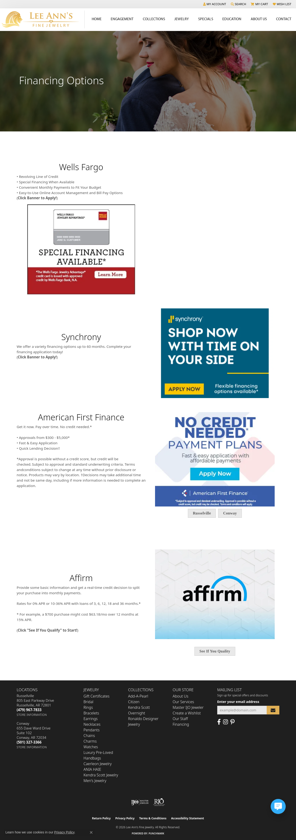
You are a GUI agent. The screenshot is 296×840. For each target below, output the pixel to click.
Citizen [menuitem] (134, 701)
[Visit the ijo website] (140, 802)
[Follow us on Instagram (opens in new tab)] (225, 722)
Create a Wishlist (187, 713)
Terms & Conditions (153, 818)
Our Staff (180, 718)
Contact (283, 18)
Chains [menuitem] (89, 735)
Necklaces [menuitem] (91, 724)
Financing (181, 724)
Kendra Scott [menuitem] (139, 707)
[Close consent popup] (91, 832)
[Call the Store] (29, 709)
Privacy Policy (125, 818)
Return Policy (101, 818)
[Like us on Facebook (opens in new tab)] (219, 722)
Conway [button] (230, 513)
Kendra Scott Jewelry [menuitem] (100, 775)
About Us (180, 696)
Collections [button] (154, 18)
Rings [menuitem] (88, 707)
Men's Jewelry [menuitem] (94, 780)
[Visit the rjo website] (159, 802)
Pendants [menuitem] (91, 730)
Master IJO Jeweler (188, 707)
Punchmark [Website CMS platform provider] (156, 833)
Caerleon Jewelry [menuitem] (97, 763)
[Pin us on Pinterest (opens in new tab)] (232, 722)
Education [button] (231, 18)
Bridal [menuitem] (88, 701)
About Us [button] (259, 18)
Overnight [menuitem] (136, 713)
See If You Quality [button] (214, 651)
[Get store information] (32, 715)
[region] (148, 353)
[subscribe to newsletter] (273, 710)
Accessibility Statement (187, 818)
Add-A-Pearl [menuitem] (138, 696)
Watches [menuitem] (90, 746)
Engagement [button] (122, 18)
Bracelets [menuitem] (91, 713)
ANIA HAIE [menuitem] (92, 769)
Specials (205, 18)
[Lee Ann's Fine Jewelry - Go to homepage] (42, 19)
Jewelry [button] (181, 18)
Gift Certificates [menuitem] (96, 696)
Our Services (183, 701)
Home (97, 18)
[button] (214, 4)
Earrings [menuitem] (90, 718)
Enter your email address (238, 701)
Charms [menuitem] (90, 741)
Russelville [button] (202, 513)
